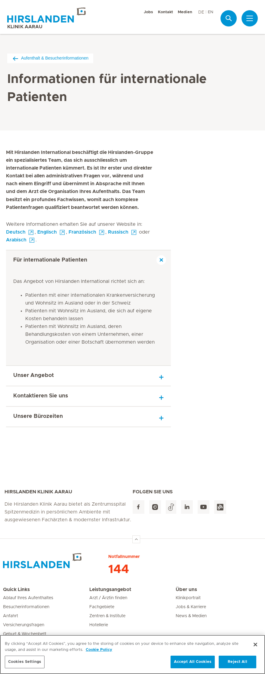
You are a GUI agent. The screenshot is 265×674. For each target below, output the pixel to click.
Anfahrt (10, 616)
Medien (185, 12)
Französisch (82, 232)
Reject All (237, 664)
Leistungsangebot (110, 589)
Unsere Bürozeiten (38, 416)
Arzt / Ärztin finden (108, 598)
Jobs (148, 12)
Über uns (186, 589)
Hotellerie (98, 625)
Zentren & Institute (107, 616)
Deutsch (16, 232)
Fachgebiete (101, 607)
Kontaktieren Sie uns (40, 396)
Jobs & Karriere (191, 607)
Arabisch (16, 239)
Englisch (47, 232)
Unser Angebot (33, 375)
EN (210, 12)
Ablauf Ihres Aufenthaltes (28, 598)
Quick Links (16, 589)
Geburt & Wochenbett (24, 634)
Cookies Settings (24, 664)
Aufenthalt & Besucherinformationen (50, 58)
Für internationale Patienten (50, 260)
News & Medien (191, 616)
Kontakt (165, 12)
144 (118, 569)
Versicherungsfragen (23, 625)
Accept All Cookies (192, 664)
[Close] (255, 646)
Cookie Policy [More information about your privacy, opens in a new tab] (99, 652)
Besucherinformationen (26, 607)
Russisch (118, 232)
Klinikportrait (188, 598)
